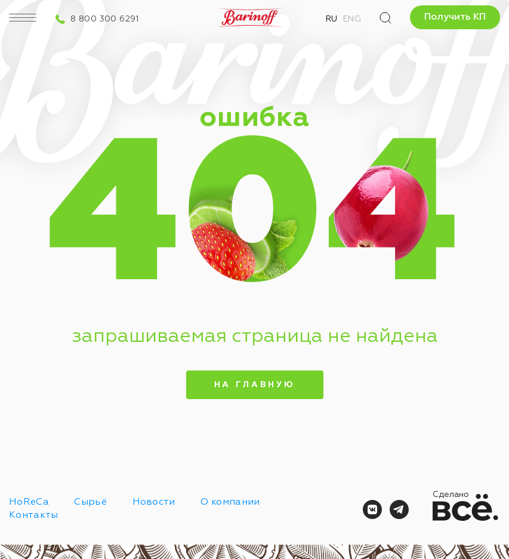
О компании (230, 502)
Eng (352, 19)
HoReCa (29, 502)
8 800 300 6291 (104, 19)
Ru (332, 19)
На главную (254, 385)
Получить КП (455, 17)
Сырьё (90, 502)
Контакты (33, 515)
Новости (153, 502)
